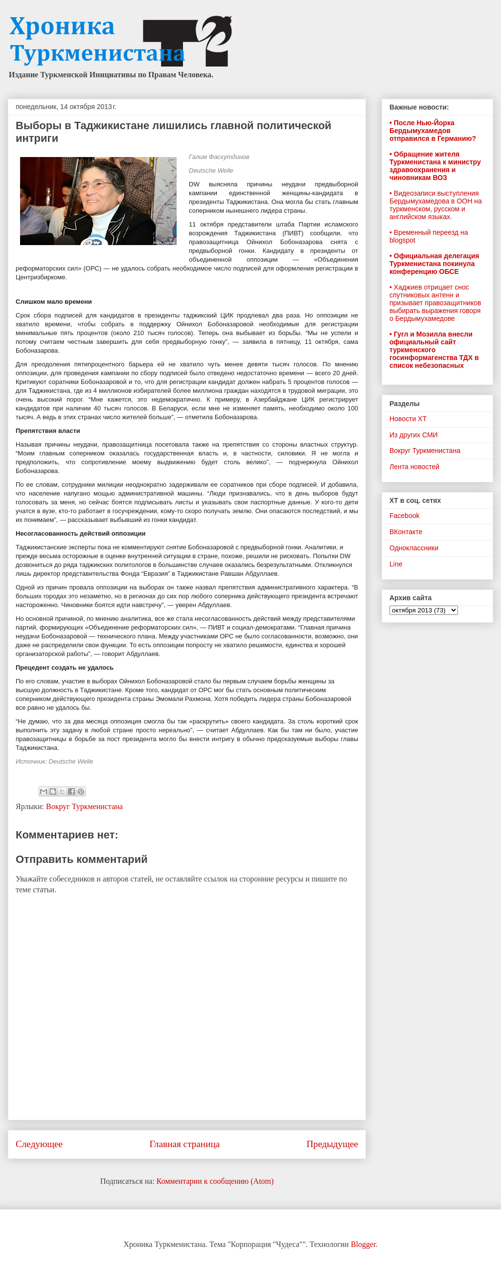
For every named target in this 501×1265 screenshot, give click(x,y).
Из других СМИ (413, 435)
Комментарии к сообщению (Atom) (215, 1181)
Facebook (404, 516)
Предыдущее (332, 1144)
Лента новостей (414, 467)
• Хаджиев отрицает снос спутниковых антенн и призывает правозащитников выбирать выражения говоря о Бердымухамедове (435, 302)
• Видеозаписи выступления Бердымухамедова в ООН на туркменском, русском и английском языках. (435, 205)
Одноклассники (413, 548)
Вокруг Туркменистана (84, 806)
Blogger (363, 1244)
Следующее (39, 1144)
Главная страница (184, 1144)
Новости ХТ (408, 419)
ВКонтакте (405, 532)
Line (395, 564)
